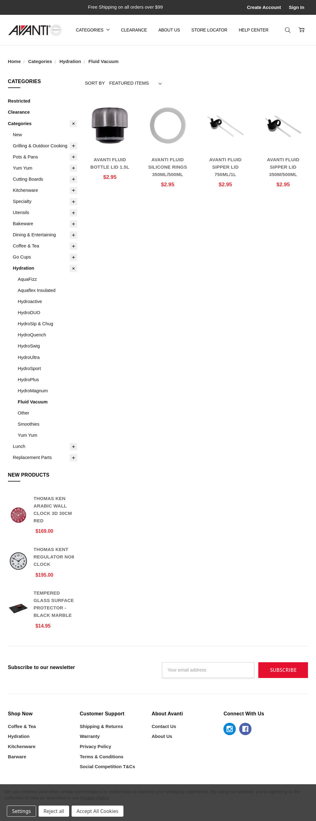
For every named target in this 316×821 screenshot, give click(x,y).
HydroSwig (29, 345)
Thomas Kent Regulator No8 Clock (54, 557)
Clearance (134, 29)
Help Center (253, 29)
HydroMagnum (33, 390)
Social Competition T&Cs (107, 766)
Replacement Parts (32, 457)
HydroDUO (29, 312)
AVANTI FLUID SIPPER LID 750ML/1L (225, 167)
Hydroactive (30, 301)
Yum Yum (22, 168)
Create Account (264, 7)
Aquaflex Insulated (37, 290)
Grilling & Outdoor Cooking (40, 145)
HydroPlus (28, 379)
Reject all (54, 811)
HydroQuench (32, 334)
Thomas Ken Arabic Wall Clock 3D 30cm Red (53, 509)
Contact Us (164, 726)
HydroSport (29, 368)
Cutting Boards (28, 179)
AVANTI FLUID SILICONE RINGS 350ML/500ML (167, 167)
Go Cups (22, 257)
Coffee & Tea (26, 245)
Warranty (90, 736)
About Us (169, 29)
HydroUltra (29, 357)
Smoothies (29, 424)
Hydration (23, 268)
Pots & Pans (25, 156)
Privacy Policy (95, 746)
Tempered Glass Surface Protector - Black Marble (54, 604)
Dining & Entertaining (34, 234)
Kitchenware (25, 190)
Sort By (95, 83)
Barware (17, 756)
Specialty (22, 201)
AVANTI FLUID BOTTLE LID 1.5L (109, 163)
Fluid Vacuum (33, 401)
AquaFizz (27, 279)
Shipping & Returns (101, 726)
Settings (21, 811)
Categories (93, 29)
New (17, 134)
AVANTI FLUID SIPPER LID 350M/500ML (283, 167)
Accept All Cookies (97, 811)
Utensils (21, 212)
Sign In (296, 7)
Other (23, 412)
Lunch (19, 446)
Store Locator (209, 29)
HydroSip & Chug (35, 323)
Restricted (19, 101)
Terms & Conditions (101, 756)
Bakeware (23, 223)
